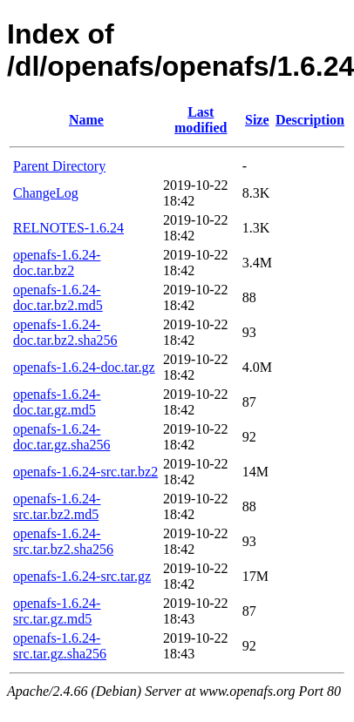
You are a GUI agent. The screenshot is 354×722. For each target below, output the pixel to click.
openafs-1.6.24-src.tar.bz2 (85, 471)
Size (257, 119)
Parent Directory (59, 166)
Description (310, 119)
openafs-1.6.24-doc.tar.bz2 (56, 262)
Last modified (200, 120)
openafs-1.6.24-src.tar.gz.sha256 (59, 646)
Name (86, 119)
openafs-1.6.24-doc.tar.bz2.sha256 (65, 332)
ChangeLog (45, 193)
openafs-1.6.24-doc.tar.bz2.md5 (58, 297)
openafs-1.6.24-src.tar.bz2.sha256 (63, 541)
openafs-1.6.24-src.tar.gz (82, 576)
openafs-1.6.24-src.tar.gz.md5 (56, 611)
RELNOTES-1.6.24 (68, 227)
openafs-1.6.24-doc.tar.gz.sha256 (62, 437)
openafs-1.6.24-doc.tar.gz (84, 367)
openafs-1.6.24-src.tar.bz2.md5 (56, 506)
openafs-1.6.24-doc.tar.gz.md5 (56, 402)
